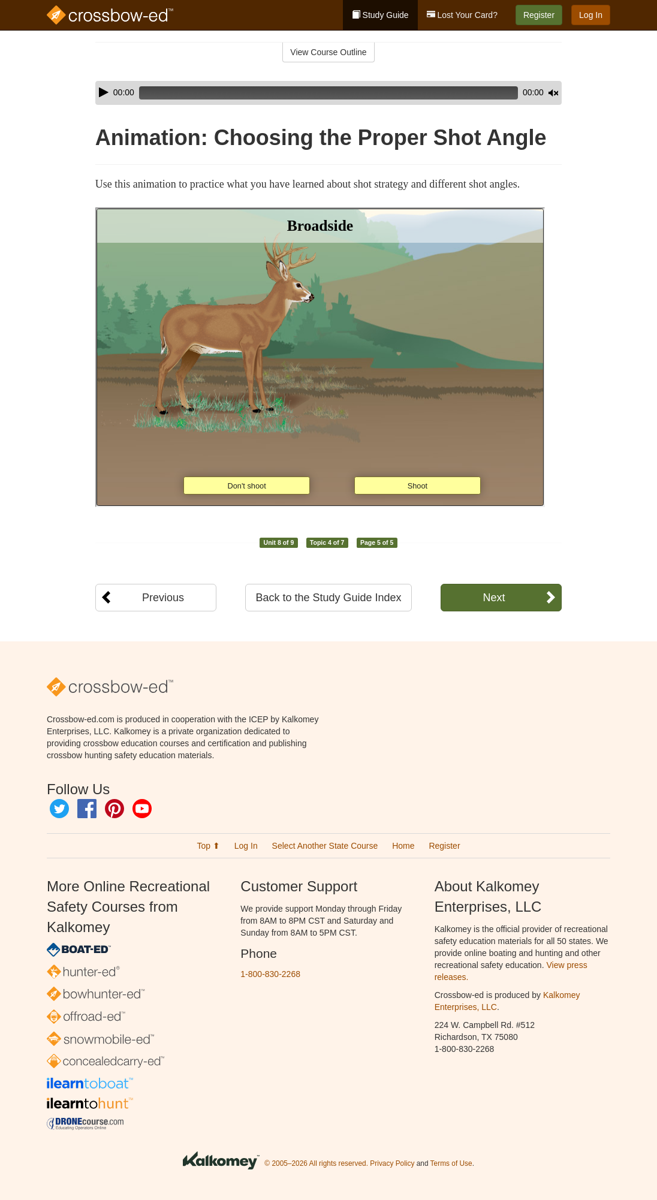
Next (494, 598)
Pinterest (114, 808)
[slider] (311, 93)
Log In (590, 15)
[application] (328, 93)
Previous (163, 598)
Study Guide (380, 15)
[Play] (104, 92)
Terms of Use (451, 1163)
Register (538, 15)
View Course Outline (328, 52)
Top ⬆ (208, 846)
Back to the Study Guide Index (328, 598)
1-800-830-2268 (270, 974)
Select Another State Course (325, 846)
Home (403, 846)
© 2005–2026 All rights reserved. (316, 1163)
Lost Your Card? (462, 15)
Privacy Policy (392, 1163)
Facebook (87, 808)
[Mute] (520, 93)
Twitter (59, 808)
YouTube (142, 808)
